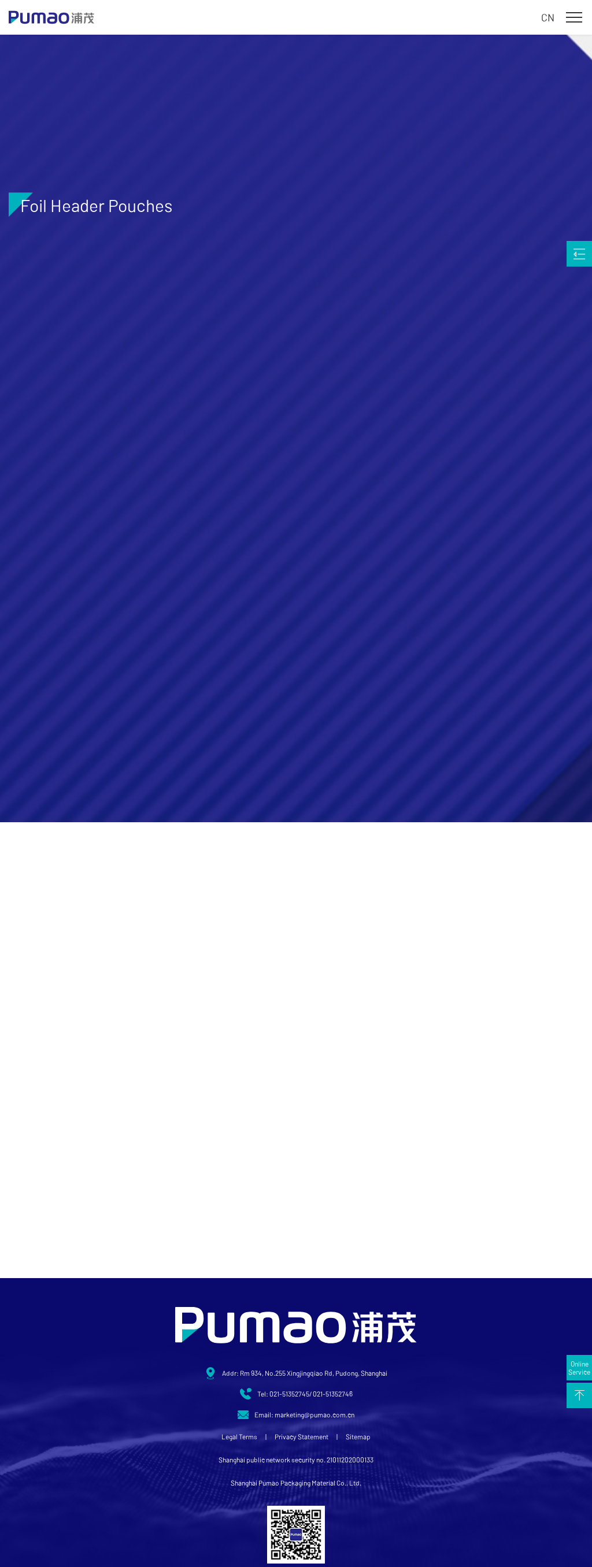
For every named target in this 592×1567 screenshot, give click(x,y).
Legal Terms (239, 1436)
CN (547, 17)
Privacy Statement (301, 1436)
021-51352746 (333, 1394)
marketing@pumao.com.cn (314, 1414)
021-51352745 (289, 1394)
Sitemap (358, 1436)
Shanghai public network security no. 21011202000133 (296, 1459)
